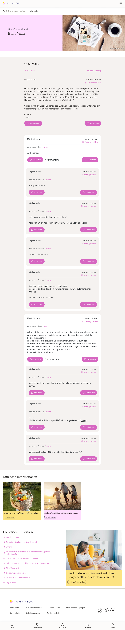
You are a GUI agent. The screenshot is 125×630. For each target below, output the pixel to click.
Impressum (14, 608)
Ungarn (9, 547)
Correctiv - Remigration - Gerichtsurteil (21, 542)
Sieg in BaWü (11, 582)
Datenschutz (15, 613)
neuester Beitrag (94, 70)
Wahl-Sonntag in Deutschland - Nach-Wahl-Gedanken (27, 563)
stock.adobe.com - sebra (117, 48)
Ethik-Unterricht (12, 568)
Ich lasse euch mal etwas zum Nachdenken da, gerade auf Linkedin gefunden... (29, 553)
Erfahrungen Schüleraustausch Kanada (22, 558)
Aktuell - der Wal (12, 537)
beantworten (35, 123)
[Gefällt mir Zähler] (93, 123)
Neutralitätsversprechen (35, 608)
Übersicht (31, 71)
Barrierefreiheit (53, 613)
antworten (36, 160)
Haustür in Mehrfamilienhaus (18, 578)
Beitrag (46, 147)
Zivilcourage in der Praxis (16, 573)
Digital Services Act (33, 613)
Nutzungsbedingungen (75, 608)
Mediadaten (55, 608)
